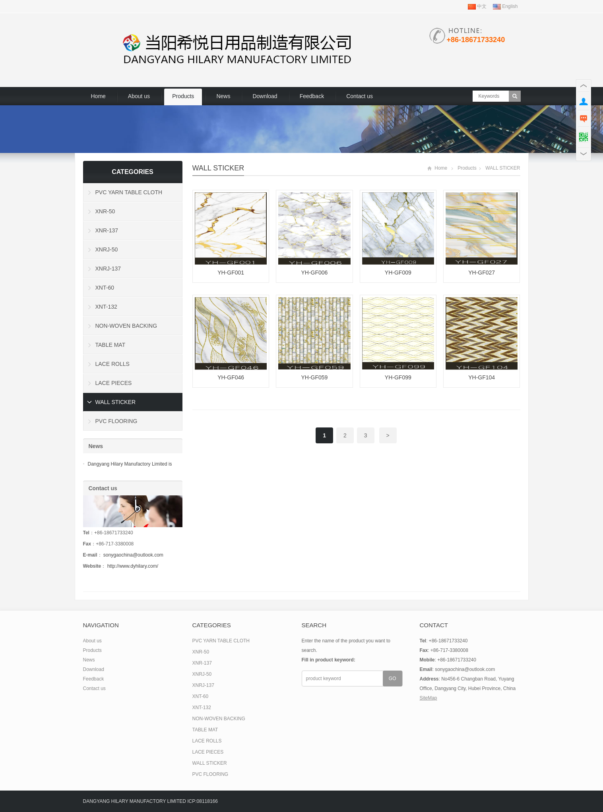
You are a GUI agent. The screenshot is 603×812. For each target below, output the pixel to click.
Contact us (359, 96)
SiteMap (428, 698)
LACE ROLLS (112, 364)
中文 (477, 6)
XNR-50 (105, 211)
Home (98, 96)
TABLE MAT (110, 345)
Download (264, 96)
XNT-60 (104, 287)
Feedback (312, 96)
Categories (132, 171)
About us (139, 96)
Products (183, 96)
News (223, 96)
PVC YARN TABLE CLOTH (129, 192)
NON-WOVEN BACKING (126, 326)
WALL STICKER (218, 168)
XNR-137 (106, 230)
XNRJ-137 (108, 268)
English (505, 6)
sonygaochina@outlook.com (133, 555)
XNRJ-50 (106, 249)
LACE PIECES (113, 383)
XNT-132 (106, 307)
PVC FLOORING (116, 421)
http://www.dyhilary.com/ (132, 566)
